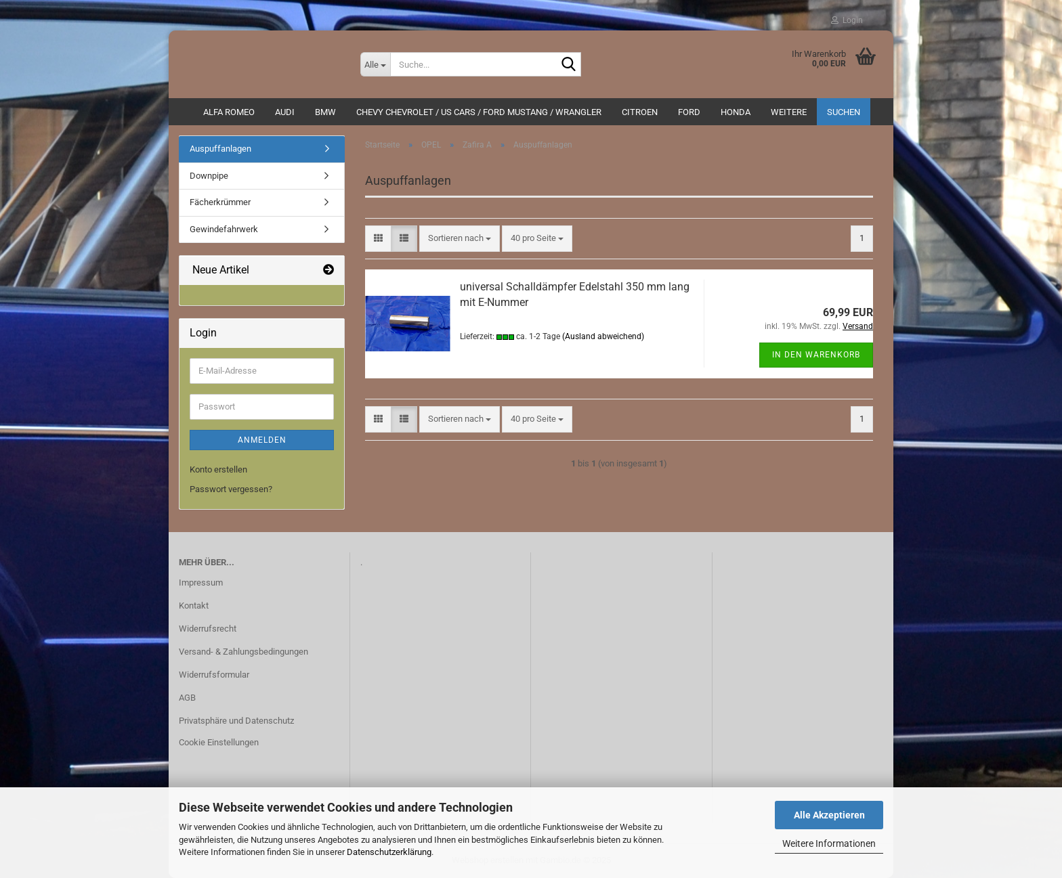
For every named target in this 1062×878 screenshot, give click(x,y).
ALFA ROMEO (229, 112)
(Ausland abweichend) (603, 336)
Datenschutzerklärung (389, 852)
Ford (689, 112)
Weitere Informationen (829, 843)
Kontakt (194, 605)
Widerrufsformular (214, 675)
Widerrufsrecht (207, 628)
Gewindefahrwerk (224, 229)
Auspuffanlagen (220, 149)
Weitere (789, 112)
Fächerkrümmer (220, 202)
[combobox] (459, 238)
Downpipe (209, 176)
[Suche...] (375, 64)
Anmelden (262, 440)
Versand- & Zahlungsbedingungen (243, 651)
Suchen (843, 112)
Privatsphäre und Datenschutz (236, 721)
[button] (378, 238)
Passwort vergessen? (231, 489)
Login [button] (847, 20)
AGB (187, 698)
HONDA (735, 112)
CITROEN (640, 112)
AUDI (285, 112)
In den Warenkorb (816, 354)
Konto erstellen (218, 469)
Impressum (201, 582)
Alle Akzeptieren (829, 815)
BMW (325, 112)
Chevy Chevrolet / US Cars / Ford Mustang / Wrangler (478, 112)
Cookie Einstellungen (219, 742)
